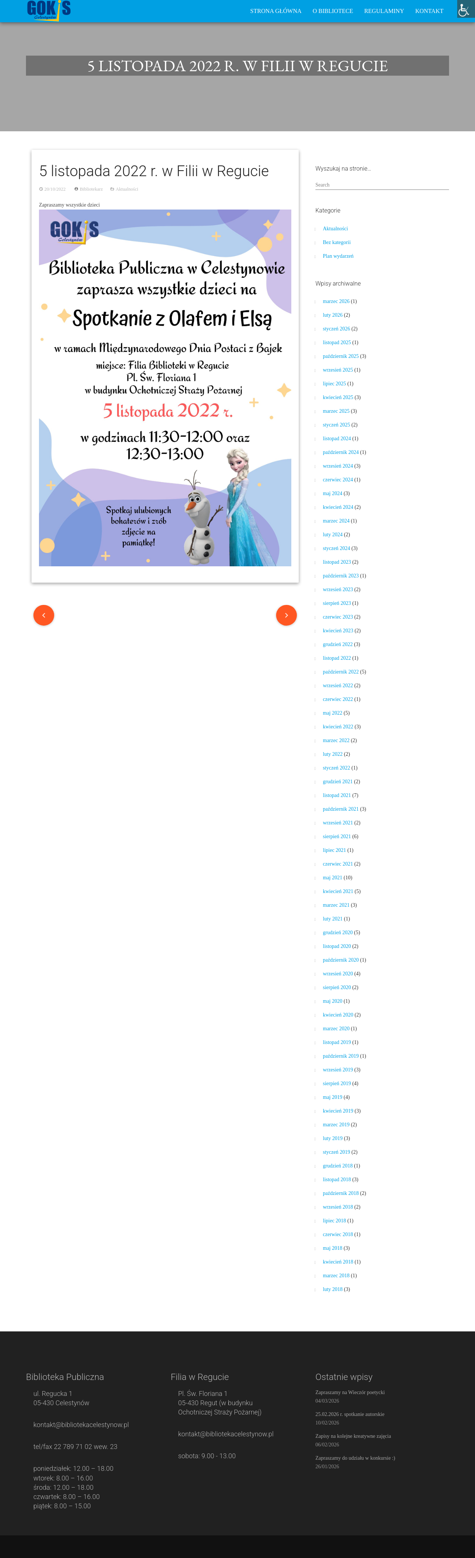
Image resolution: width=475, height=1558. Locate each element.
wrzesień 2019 (338, 1070)
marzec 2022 (336, 740)
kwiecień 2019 (338, 1111)
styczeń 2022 (336, 768)
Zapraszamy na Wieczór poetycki (350, 1392)
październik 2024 (341, 452)
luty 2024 (333, 534)
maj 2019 (333, 1097)
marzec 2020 (336, 1028)
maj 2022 (333, 713)
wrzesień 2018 (338, 1207)
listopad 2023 (337, 562)
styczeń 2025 (336, 425)
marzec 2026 (336, 301)
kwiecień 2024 (338, 507)
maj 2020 (333, 1001)
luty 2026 (333, 315)
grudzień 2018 (338, 1166)
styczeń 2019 (336, 1152)
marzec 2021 (336, 905)
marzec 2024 (336, 521)
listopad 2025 (337, 342)
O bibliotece (333, 11)
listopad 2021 (337, 795)
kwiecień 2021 (338, 891)
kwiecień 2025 (338, 397)
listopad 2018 (337, 1179)
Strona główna (275, 11)
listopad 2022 (337, 658)
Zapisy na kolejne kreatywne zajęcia (353, 1436)
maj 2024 (333, 493)
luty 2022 (333, 754)
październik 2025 (341, 356)
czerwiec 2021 (338, 864)
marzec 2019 (336, 1124)
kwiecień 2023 (338, 630)
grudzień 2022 (338, 644)
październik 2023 (341, 576)
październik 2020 (341, 960)
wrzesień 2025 (338, 370)
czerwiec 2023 (338, 617)
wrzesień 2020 (338, 973)
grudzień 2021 (338, 781)
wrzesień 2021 (338, 823)
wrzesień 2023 (338, 589)
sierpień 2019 (337, 1083)
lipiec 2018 (334, 1220)
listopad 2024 (337, 438)
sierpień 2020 (337, 987)
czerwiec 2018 (338, 1234)
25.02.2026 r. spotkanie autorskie (349, 1414)
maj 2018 (333, 1248)
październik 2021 (341, 809)
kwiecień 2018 (338, 1262)
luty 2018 (333, 1289)
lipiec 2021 (334, 850)
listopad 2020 (337, 946)
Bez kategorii (337, 242)
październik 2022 (341, 672)
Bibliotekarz (91, 189)
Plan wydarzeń (338, 256)
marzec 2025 (336, 411)
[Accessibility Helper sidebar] (466, 9)
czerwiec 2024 (338, 479)
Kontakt (429, 11)
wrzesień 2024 (338, 466)
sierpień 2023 (337, 603)
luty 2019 (333, 1138)
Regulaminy (384, 11)
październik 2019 (341, 1056)
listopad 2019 (337, 1042)
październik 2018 (341, 1193)
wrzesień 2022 (338, 685)
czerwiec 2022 (338, 699)
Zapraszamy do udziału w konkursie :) (355, 1458)
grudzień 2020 (338, 932)
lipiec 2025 (334, 383)
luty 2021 (333, 919)
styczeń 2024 (336, 548)
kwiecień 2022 (338, 726)
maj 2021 (333, 877)
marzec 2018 (336, 1275)
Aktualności (127, 189)
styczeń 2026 (336, 329)
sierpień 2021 (337, 836)
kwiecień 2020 (338, 1015)
